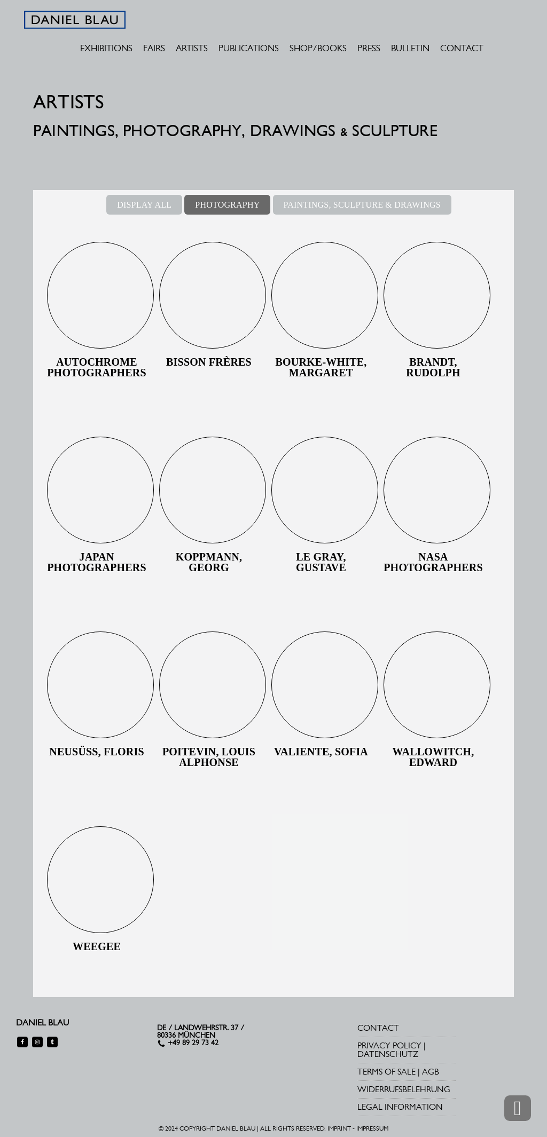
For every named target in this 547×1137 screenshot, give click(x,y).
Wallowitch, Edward (433, 757)
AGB (430, 1072)
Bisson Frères (209, 362)
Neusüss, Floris (96, 751)
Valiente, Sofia (321, 751)
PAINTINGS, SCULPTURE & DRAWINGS (362, 204)
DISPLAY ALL (144, 204)
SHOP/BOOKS (318, 48)
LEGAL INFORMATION (400, 1107)
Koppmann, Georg (209, 562)
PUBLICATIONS (248, 48)
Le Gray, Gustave (321, 562)
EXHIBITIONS (106, 48)
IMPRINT (339, 1128)
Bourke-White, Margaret (321, 367)
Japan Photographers (96, 562)
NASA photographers (433, 562)
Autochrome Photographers (96, 367)
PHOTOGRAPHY (227, 204)
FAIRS (154, 48)
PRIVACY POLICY (389, 1045)
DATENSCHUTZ (387, 1054)
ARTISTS (191, 48)
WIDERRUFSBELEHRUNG (403, 1089)
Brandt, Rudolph (433, 367)
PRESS (369, 48)
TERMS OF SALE (386, 1072)
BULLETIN (410, 48)
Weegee (97, 946)
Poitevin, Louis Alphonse (208, 757)
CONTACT (462, 48)
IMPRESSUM (372, 1128)
